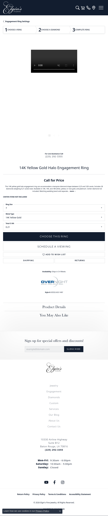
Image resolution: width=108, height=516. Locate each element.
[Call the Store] (54, 449)
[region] (54, 96)
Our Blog (54, 414)
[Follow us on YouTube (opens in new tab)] (46, 482)
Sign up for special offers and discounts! (54, 340)
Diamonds (54, 397)
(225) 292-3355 (54, 156)
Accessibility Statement (80, 494)
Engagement (54, 391)
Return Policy (23, 494)
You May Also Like (54, 315)
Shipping (28, 261)
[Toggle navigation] (101, 7)
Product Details (54, 306)
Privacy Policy (39, 494)
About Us (54, 420)
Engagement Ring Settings (17, 21)
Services (54, 408)
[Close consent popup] (60, 511)
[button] (77, 8)
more (72, 191)
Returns (80, 261)
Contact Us (54, 426)
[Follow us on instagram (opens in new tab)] (62, 482)
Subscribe (74, 349)
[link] (88, 8)
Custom (53, 403)
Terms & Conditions (57, 494)
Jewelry (54, 385)
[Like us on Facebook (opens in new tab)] (54, 482)
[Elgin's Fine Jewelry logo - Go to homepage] (38, 7)
